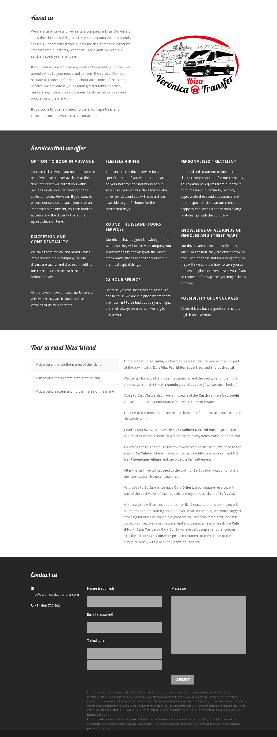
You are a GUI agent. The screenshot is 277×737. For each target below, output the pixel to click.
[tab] (75, 364)
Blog (181, 30)
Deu (238, 30)
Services (159, 30)
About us (133, 30)
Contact (203, 30)
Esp (223, 30)
